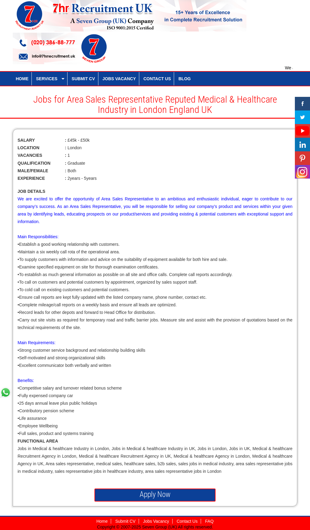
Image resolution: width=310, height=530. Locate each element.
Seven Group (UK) (160, 527)
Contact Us (186, 521)
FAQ (209, 521)
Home (101, 521)
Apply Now (155, 494)
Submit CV (125, 521)
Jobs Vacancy (156, 521)
